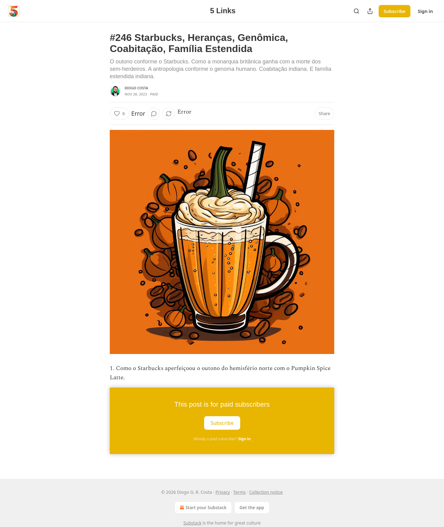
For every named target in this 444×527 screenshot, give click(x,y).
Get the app (252, 507)
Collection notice (266, 492)
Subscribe (394, 11)
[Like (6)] (119, 113)
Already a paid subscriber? (221, 438)
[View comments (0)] (154, 113)
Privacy (223, 492)
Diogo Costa (136, 88)
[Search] (356, 11)
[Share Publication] (370, 11)
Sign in (425, 11)
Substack (192, 523)
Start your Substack (202, 507)
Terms (239, 492)
